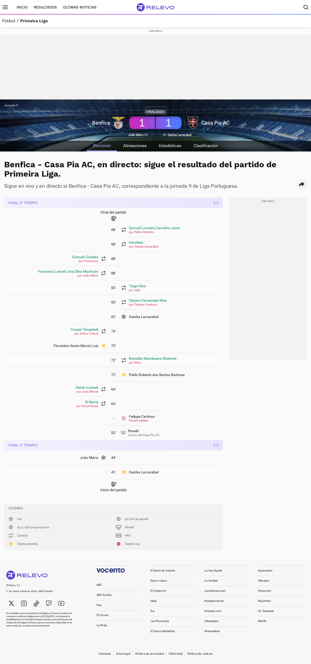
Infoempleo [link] (211, 621)
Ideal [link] (153, 601)
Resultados (45, 7)
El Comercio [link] (158, 591)
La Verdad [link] (211, 580)
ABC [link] (99, 585)
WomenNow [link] (212, 631)
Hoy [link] (98, 605)
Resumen (101, 145)
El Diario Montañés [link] (162, 631)
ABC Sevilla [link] (104, 595)
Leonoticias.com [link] (215, 591)
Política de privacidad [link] (149, 653)
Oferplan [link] (263, 580)
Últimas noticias (79, 7)
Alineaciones (135, 145)
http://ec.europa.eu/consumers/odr (31, 625)
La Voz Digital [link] (213, 570)
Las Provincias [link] (159, 621)
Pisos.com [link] (264, 591)
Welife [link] (262, 621)
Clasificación (206, 145)
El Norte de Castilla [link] (162, 570)
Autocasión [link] (265, 570)
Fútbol (8, 21)
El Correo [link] (102, 615)
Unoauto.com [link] (212, 611)
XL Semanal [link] (266, 611)
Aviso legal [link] (123, 653)
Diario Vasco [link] (158, 580)
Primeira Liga (34, 21)
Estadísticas (170, 145)
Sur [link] (152, 611)
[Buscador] (306, 7)
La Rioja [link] (101, 625)
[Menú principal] (5, 7)
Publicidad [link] (176, 653)
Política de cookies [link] (200, 653)
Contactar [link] (105, 653)
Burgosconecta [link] (214, 601)
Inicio (22, 7)
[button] (301, 184)
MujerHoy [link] (264, 601)
